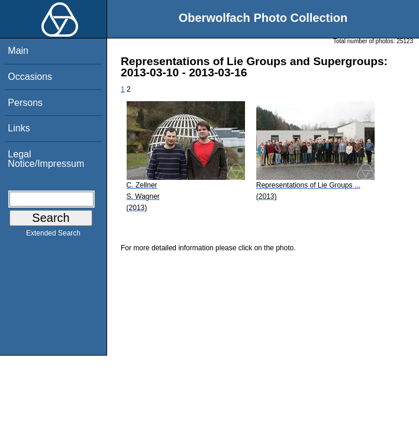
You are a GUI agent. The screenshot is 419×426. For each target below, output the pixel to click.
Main (18, 51)
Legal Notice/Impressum (46, 159)
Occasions (30, 77)
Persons (25, 103)
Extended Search (53, 235)
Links (19, 128)
